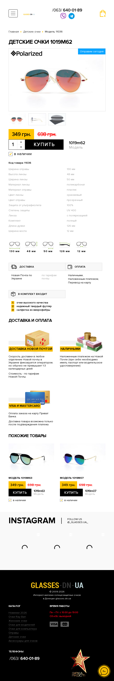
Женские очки (18, 620)
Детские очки (17, 636)
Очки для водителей (22, 624)
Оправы (14, 632)
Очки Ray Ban (17, 616)
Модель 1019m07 (72, 478)
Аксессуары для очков (23, 640)
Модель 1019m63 (20, 478)
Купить (44, 144)
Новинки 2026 (18, 612)
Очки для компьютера (23, 628)
